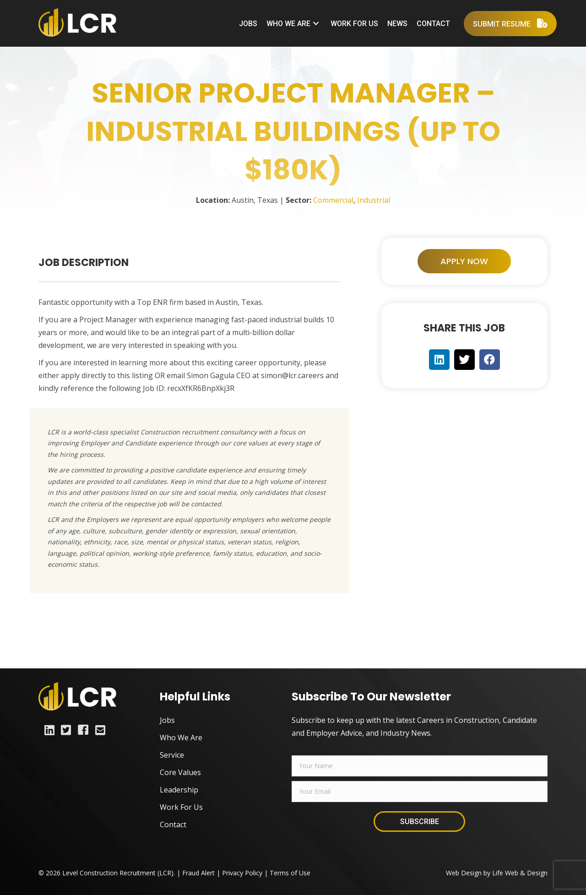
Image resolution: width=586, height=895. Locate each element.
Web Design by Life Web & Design (497, 872)
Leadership (179, 790)
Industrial (373, 200)
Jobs (167, 720)
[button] (315, 23)
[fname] (420, 765)
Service (172, 755)
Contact (173, 824)
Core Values (180, 772)
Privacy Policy (242, 872)
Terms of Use (290, 872)
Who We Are (181, 737)
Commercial (333, 200)
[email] (420, 791)
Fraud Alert (198, 872)
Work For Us (181, 807)
